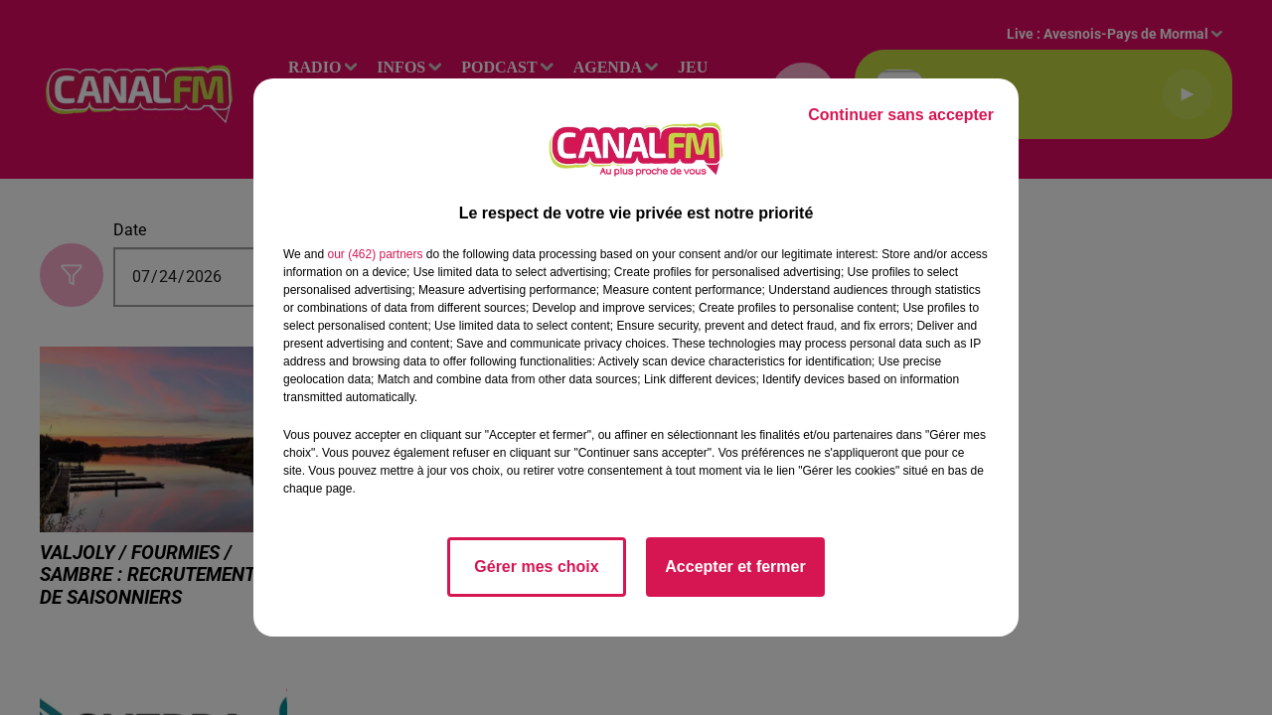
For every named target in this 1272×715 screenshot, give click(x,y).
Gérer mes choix (536, 566)
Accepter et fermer (735, 566)
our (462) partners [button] (374, 254)
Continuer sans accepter (901, 114)
